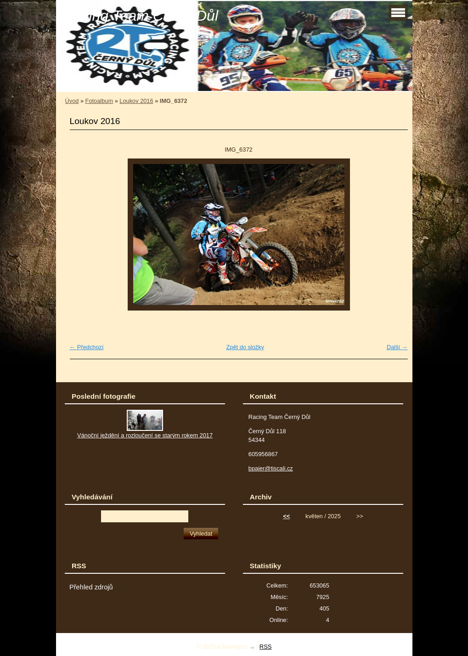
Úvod (72, 100)
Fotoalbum (99, 100)
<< (286, 516)
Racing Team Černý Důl (141, 15)
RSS (265, 646)
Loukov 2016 (136, 100)
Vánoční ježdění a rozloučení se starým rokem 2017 (145, 435)
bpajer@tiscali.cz (270, 468)
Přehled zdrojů (91, 587)
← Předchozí (87, 347)
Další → (397, 347)
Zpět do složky (245, 347)
